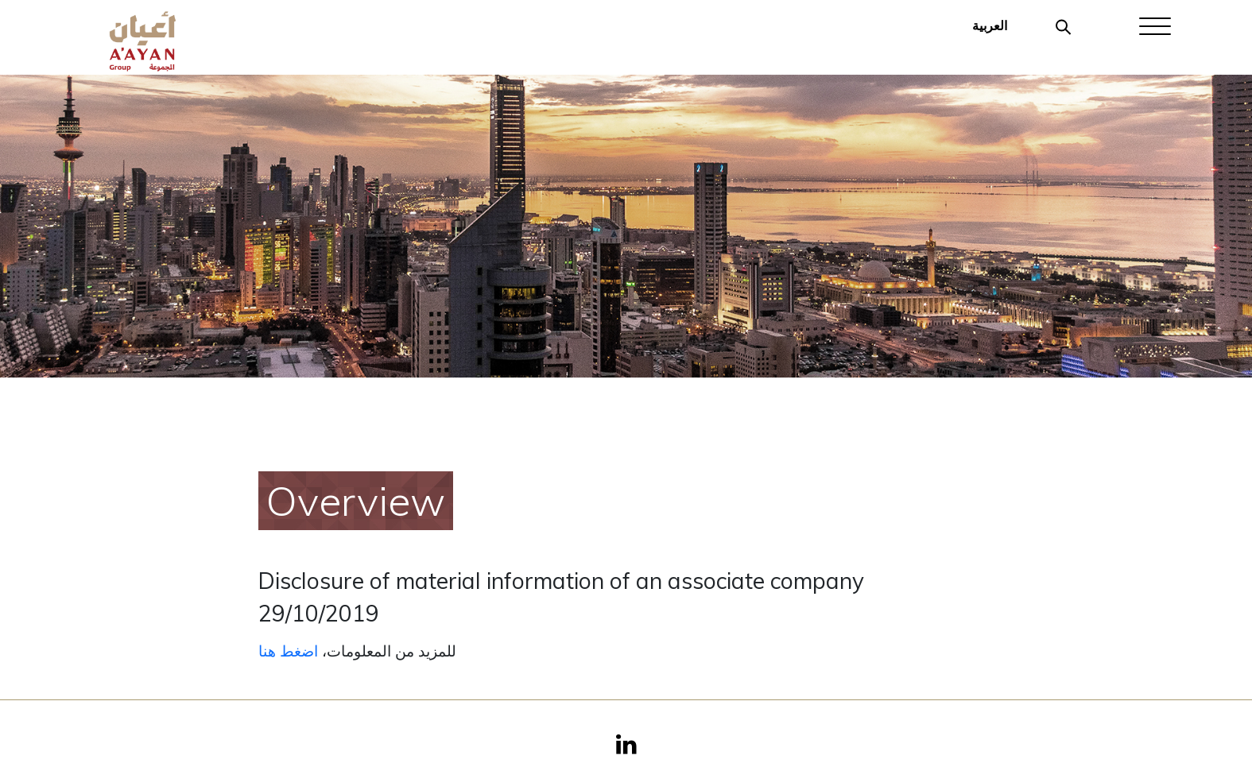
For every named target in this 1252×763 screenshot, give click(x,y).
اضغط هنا (288, 650)
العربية (989, 25)
